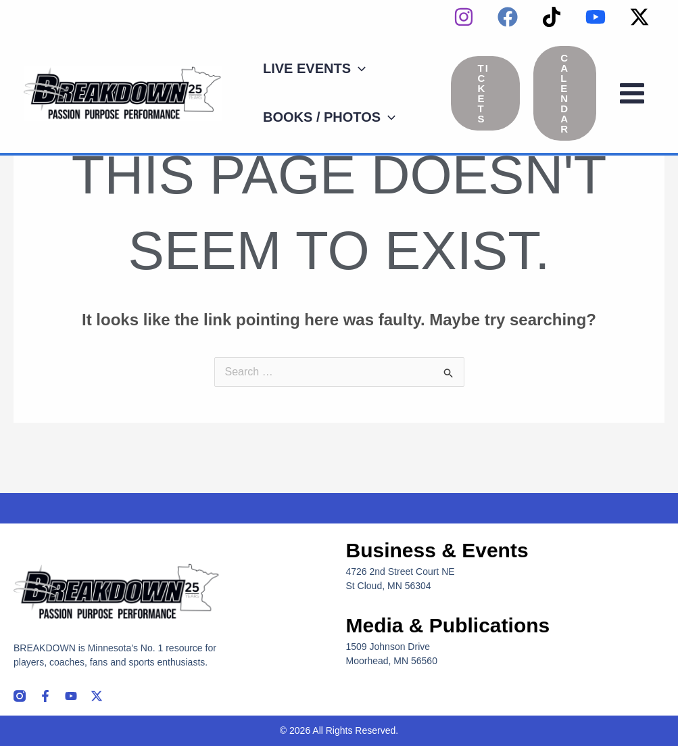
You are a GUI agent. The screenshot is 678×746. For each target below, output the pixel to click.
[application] (358, 68)
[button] (485, 93)
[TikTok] (551, 17)
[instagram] (464, 17)
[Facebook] (508, 17)
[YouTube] (595, 17)
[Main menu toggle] (632, 93)
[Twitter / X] (639, 17)
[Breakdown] (123, 92)
